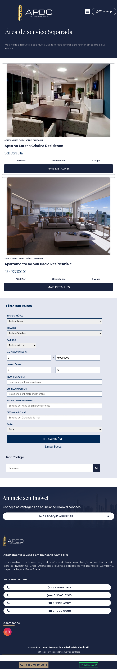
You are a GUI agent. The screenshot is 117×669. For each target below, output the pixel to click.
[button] (87, 11)
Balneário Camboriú (32, 140)
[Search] (96, 468)
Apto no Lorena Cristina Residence (33, 146)
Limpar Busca (53, 446)
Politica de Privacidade (47, 652)
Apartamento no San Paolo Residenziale (38, 264)
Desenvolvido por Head (69, 652)
